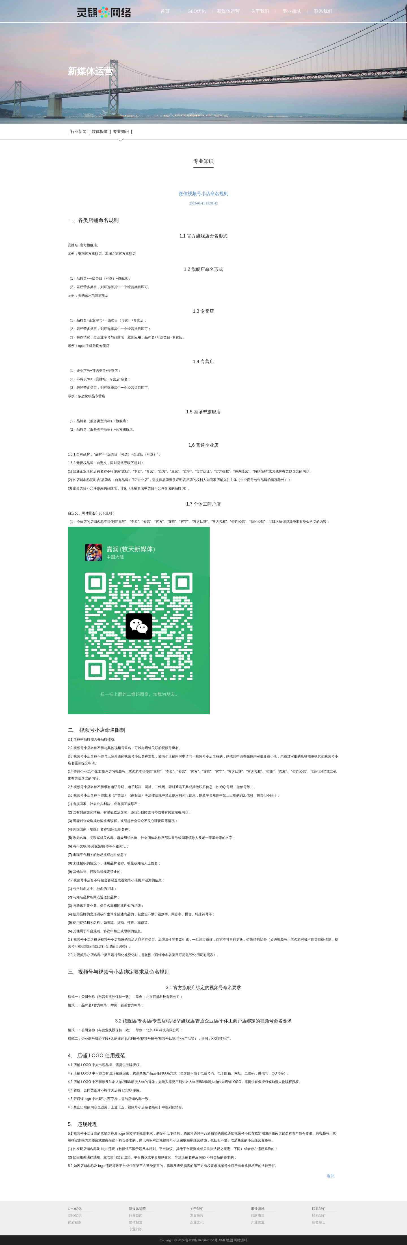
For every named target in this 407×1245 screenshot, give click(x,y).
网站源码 (240, 1240)
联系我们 (319, 1209)
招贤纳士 (319, 1222)
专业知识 (121, 132)
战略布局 (258, 1216)
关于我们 (197, 1209)
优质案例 (74, 1222)
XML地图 (225, 1240)
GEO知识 (75, 1216)
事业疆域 (258, 1209)
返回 (331, 1176)
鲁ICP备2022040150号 (201, 1240)
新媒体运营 (137, 1209)
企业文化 (197, 1222)
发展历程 (197, 1216)
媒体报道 (100, 132)
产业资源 (258, 1222)
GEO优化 (75, 1209)
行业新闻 (78, 132)
